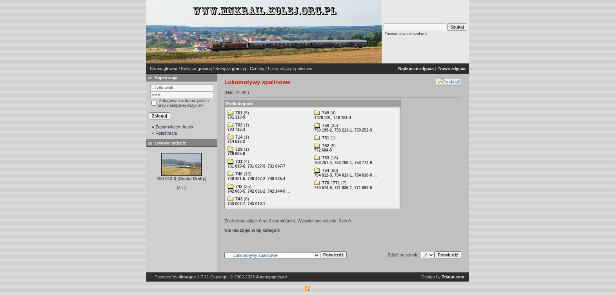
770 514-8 (323, 188)
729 (238, 149)
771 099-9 (363, 188)
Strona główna (163, 68)
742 (238, 186)
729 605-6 (236, 154)
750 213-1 (343, 130)
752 (325, 145)
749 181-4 (342, 118)
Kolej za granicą (196, 68)
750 (325, 125)
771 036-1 (343, 188)
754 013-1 (343, 175)
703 (238, 125)
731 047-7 (276, 166)
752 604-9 (323, 150)
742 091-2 (256, 191)
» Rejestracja (164, 133)
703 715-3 (236, 129)
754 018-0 (363, 175)
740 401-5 (236, 179)
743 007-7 (236, 204)
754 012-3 (323, 175)
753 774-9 (363, 163)
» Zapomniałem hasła (172, 127)
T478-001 (322, 118)
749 (325, 112)
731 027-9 (256, 166)
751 (325, 137)
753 (325, 157)
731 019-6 (236, 166)
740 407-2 (256, 179)
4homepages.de (271, 276)
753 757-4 (323, 163)
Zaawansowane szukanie (406, 34)
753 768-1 (343, 163)
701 (238, 112)
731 (238, 161)
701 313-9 (236, 117)
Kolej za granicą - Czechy (239, 68)
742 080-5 (236, 191)
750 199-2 (323, 130)
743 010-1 (256, 204)
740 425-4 (276, 179)
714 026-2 (236, 141)
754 (325, 170)
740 (238, 173)
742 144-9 (276, 191)
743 (238, 199)
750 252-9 (363, 130)
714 (238, 137)
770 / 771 (331, 182)
